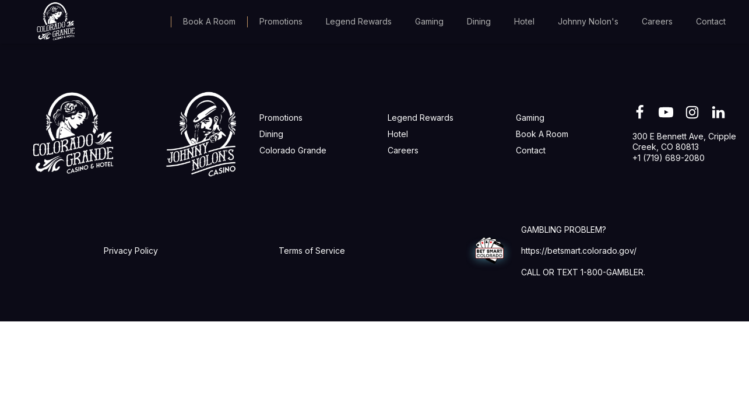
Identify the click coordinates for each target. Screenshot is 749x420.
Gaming (429, 21)
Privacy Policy (131, 251)
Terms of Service (312, 251)
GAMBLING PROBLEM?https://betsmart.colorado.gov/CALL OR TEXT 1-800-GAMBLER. (583, 251)
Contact (711, 21)
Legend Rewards (359, 21)
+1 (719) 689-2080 (668, 158)
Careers (657, 21)
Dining (479, 21)
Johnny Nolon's (588, 21)
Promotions (281, 21)
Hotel (524, 21)
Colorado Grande (292, 150)
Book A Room (209, 21)
